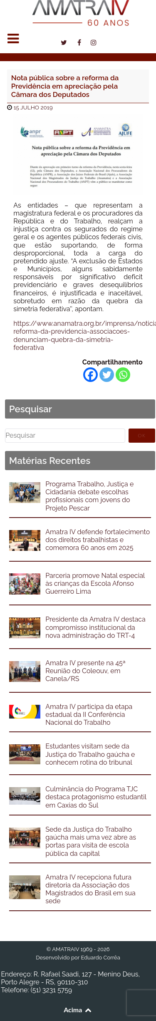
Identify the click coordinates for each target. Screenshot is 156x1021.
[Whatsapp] (123, 374)
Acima (78, 1010)
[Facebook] (90, 374)
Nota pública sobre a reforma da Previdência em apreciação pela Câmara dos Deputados (65, 86)
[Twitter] (106, 374)
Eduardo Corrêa (100, 957)
